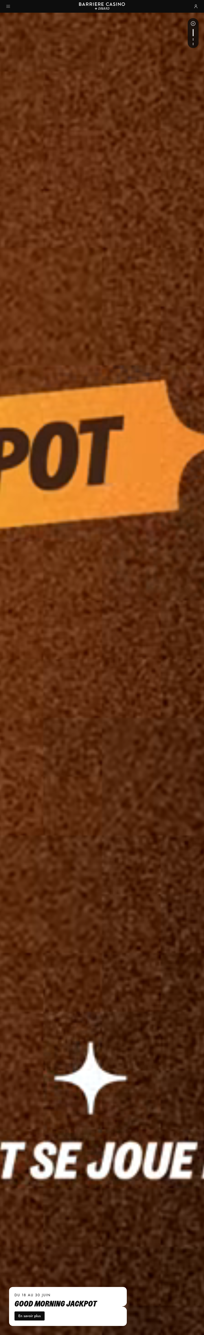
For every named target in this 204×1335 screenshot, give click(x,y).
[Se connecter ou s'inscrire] (195, 6)
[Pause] (193, 23)
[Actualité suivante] (193, 32)
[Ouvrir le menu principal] (8, 6)
